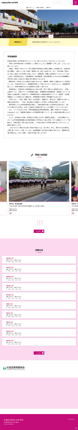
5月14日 (8, 340)
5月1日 (8, 322)
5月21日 (8, 267)
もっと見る (38, 231)
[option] (39, 24)
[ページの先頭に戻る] (76, 428)
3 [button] (65, 36)
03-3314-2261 (10, 424)
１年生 (9, 261)
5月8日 (8, 304)
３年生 (16, 261)
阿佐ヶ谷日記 (40, 7)
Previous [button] (1, 24)
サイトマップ (71, 419)
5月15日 (8, 331)
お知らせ (48, 7)
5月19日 (8, 285)
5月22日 (8, 258)
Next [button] (76, 24)
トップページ (30, 7)
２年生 (12, 261)
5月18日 (8, 294)
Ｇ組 (20, 261)
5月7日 (8, 313)
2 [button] (63, 36)
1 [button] (61, 36)
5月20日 (8, 276)
